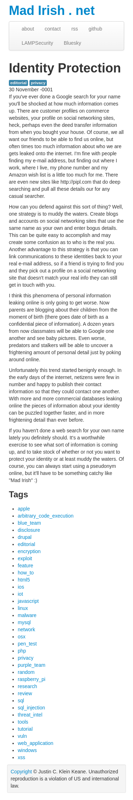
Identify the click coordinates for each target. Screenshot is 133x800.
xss (21, 757)
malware (27, 615)
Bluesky (72, 43)
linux (23, 608)
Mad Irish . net (52, 10)
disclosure (29, 530)
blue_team (29, 523)
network (26, 629)
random (26, 672)
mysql (24, 622)
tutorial (25, 729)
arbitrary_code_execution (45, 516)
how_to (26, 572)
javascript (28, 601)
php (22, 651)
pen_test (27, 644)
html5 (24, 580)
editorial (18, 82)
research (27, 686)
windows (27, 750)
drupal (25, 537)
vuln (22, 736)
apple (24, 509)
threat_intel (30, 715)
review (25, 693)
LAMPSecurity (37, 43)
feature (25, 565)
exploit (25, 558)
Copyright (21, 771)
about (28, 29)
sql (21, 700)
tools (23, 722)
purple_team (31, 665)
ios (21, 587)
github (95, 29)
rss (74, 29)
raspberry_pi (31, 679)
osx (22, 636)
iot (20, 594)
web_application (35, 743)
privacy (38, 82)
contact (53, 29)
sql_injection (31, 707)
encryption (29, 551)
